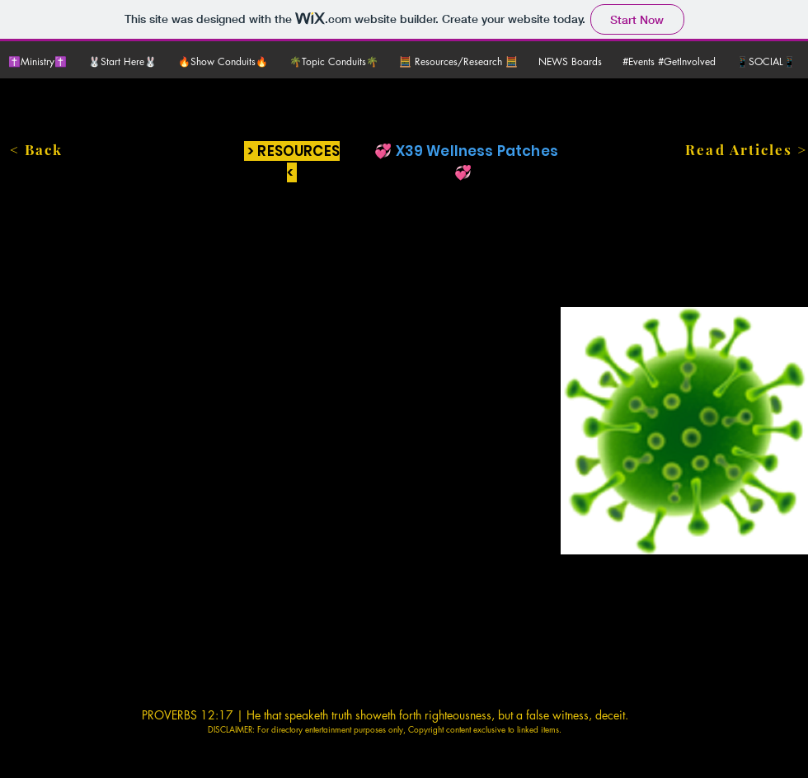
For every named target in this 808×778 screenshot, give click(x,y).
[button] (125, 62)
